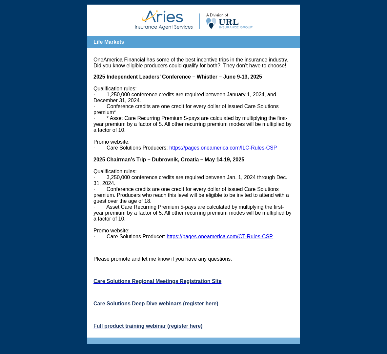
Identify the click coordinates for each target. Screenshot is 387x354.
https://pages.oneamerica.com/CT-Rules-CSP (220, 236)
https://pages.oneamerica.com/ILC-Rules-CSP (223, 148)
